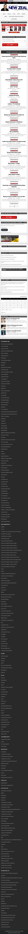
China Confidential (4, 374)
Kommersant (3, 765)
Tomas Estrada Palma (5, 502)
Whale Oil (3, 672)
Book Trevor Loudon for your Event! (16, 16)
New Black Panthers (5, 599)
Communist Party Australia (6, 802)
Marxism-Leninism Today (6, 896)
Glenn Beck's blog (4, 404)
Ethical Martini (4, 680)
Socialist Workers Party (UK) (6, 777)
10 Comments (18, 59)
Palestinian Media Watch (5, 446)
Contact (9, 13)
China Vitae (3, 800)
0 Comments (14, 319)
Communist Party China (5, 807)
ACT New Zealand (4, 656)
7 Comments (18, 188)
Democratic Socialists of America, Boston (9, 545)
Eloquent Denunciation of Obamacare (14, 122)
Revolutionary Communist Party (7, 620)
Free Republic (3, 395)
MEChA (2, 592)
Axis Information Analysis (6, 360)
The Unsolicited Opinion (5, 498)
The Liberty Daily (4, 481)
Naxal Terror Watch (5, 435)
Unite (2, 729)
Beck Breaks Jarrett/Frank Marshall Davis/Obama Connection (14, 186)
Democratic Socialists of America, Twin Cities (9, 561)
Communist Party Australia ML (7, 804)
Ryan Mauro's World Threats (6, 465)
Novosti (2, 772)
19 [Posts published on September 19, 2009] (21, 305)
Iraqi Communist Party (5, 825)
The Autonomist (4, 474)
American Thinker (4, 353)
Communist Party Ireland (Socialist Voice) (9, 761)
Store (14, 13)
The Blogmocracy (4, 479)
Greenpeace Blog (4, 691)
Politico (2, 451)
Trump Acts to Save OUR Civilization (8, 259)
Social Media (15, 2)
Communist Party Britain (5, 754)
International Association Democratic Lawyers (10, 882)
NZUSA (2, 712)
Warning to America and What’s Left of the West (14, 196)
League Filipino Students (5, 842)
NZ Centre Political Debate (6, 665)
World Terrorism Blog (5, 516)
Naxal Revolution (4, 849)
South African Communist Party (7, 785)
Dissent (2, 571)
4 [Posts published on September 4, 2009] (17, 300)
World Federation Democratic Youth (8, 917)
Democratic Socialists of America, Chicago (9, 547)
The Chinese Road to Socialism (14, 69)
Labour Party (3, 701)
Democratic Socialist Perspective (7, 816)
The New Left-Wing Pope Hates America (8, 257)
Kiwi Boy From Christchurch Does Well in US (14, 115)
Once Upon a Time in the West (6, 444)
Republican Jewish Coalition (6, 458)
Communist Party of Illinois (6, 536)
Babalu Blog (3, 362)
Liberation (3, 703)
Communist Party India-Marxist (7, 811)
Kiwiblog (2, 660)
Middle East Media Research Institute (8, 432)
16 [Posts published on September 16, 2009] (10, 305)
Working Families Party (5, 648)
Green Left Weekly (4, 818)
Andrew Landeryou (4, 355)
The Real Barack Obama (5, 488)
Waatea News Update (5, 731)
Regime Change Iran (5, 456)
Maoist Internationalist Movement (7, 894)
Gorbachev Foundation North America (8, 573)
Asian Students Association (6, 790)
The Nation (3, 636)
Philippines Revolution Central (7, 858)
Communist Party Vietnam (6, 814)
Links (2, 846)
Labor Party (3, 587)
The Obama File (4, 484)
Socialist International (5, 908)
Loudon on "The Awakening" (14, 104)
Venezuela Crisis (4, 512)
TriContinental (4, 912)
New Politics (3, 601)
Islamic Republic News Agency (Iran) (8, 828)
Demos (2, 568)
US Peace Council (4, 643)
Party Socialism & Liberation (6, 606)
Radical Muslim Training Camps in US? (14, 79)
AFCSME (2, 526)
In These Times (4, 578)
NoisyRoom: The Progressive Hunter (8, 439)
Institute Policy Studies (5, 580)
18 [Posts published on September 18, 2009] (17, 305)
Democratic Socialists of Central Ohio (8, 566)
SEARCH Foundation (5, 860)
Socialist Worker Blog (5, 722)
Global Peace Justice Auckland (6, 687)
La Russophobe (4, 425)
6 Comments (18, 88)
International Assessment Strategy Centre (9, 414)
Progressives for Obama (5, 615)
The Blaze (3, 477)
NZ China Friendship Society (6, 708)
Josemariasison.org (5, 835)
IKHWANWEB (3, 821)
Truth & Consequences (5, 505)
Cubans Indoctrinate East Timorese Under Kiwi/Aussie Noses (14, 57)
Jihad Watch (3, 418)
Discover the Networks (5, 390)
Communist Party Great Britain (7, 756)
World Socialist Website (5, 926)
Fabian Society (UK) (5, 763)
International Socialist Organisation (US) (8, 582)
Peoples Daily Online (5, 853)
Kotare (2, 698)
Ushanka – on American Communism (8, 509)
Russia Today (3, 775)
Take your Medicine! (14, 131)
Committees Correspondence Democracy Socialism (11, 531)
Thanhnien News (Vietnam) (6, 865)
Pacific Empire (4, 670)
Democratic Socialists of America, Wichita (9, 564)
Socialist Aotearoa (4, 719)
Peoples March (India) (5, 856)
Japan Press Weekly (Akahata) (7, 830)
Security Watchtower (5, 470)
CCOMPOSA (3, 797)
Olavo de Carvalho (4, 442)
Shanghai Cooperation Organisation (7, 863)
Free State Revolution (5, 397)
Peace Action (3, 608)
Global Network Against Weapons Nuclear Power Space (11, 877)
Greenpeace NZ (4, 694)
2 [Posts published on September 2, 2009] (10, 300)
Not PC (2, 663)
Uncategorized (14, 54)
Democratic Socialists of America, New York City (10, 557)
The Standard (3, 726)
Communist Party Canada (6, 533)
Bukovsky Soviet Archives (6, 367)
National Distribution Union (6, 705)
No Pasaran (3, 437)
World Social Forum (5, 924)
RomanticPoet (3, 463)
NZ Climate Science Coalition (6, 667)
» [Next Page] (18, 206)
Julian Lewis (3, 423)
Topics (18, 13)
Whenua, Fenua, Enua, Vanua (6, 867)
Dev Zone (3, 677)
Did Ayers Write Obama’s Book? (14, 152)
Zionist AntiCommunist (5, 521)
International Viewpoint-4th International (9, 889)
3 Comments (18, 70)
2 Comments (18, 81)
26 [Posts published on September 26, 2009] (21, 307)
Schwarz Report (4, 467)
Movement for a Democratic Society (8, 594)
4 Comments (18, 123)
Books (4, 2)
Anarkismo (3, 875)
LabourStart (3, 891)
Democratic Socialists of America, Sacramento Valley (11, 559)
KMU (2, 837)
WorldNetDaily (4, 519)
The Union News (4, 495)
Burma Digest (3, 795)
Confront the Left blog (5, 381)
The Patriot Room (4, 486)
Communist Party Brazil (5, 739)
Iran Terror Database (5, 416)
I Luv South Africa (4, 409)
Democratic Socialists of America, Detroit (9, 552)
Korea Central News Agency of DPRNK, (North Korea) (11, 839)
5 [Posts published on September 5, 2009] (21, 300)
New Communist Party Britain (6, 770)
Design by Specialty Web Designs (14, 932)
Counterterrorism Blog (5, 383)
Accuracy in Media (4, 346)
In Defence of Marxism (5, 880)
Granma (2, 741)
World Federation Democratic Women (8, 915)
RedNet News (3, 903)
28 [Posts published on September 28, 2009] (2, 309)
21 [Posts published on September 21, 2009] (2, 307)
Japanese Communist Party (6, 832)
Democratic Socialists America (7, 540)
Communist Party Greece (6, 758)
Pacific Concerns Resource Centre (7, 851)
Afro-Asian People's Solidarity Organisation (9, 873)
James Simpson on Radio (14, 174)
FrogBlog (3, 682)
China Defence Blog (4, 376)
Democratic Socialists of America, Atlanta (9, 543)
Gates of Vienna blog (5, 402)
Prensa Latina (3, 746)
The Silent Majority (4, 493)
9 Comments (18, 116)
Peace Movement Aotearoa (6, 717)
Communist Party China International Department (10, 809)
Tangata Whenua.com (5, 724)
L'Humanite (3, 768)
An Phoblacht (3, 751)
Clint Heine (3, 658)
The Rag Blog (3, 641)
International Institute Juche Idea (7, 823)
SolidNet (2, 910)
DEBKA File (3, 388)
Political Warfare (4, 449)
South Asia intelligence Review (7, 472)
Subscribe (9, 2)
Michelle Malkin (4, 430)
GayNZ (2, 684)
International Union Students (6, 887)
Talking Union (3, 629)
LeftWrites (3, 844)
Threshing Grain (4, 500)
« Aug (2, 312)
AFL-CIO (2, 529)
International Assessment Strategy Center (9, 411)
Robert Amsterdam (4, 460)
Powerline (3, 453)
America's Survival (4, 348)
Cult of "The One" (14, 87)
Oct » (5, 312)
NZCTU (2, 710)
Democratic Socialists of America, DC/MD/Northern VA (11, 550)
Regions (23, 13)
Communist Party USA (5, 538)
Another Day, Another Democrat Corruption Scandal (14, 141)
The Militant (3, 634)
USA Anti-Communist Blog (6, 507)
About (4, 13)
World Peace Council (5, 922)
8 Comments (18, 105)
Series (5, 16)
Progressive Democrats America (7, 613)
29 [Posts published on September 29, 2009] (6, 309)
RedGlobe (3, 901)
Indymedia (3, 696)
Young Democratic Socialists (6, 650)
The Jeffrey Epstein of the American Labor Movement (11, 264)
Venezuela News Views (5, 514)
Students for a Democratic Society (7, 627)
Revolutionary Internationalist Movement (9, 905)
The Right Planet (4, 491)
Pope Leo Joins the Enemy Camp (7, 255)
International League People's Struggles (8, 884)
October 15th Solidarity (5, 715)
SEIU (2, 622)
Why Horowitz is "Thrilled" (14, 163)
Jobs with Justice (4, 585)
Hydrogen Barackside (14, 95)
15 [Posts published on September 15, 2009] (6, 305)
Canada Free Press (4, 369)
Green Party (3, 689)
